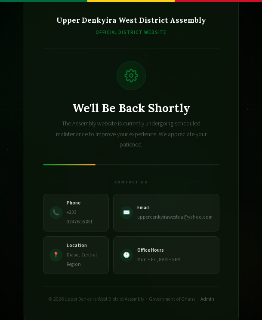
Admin (207, 299)
